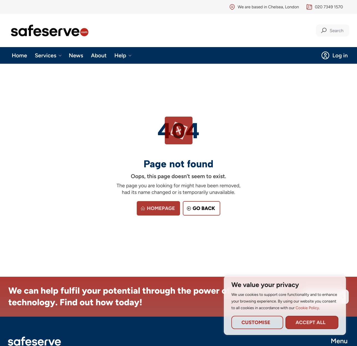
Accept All (310, 322)
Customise (255, 322)
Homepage (157, 208)
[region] (285, 305)
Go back (200, 208)
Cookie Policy (307, 308)
